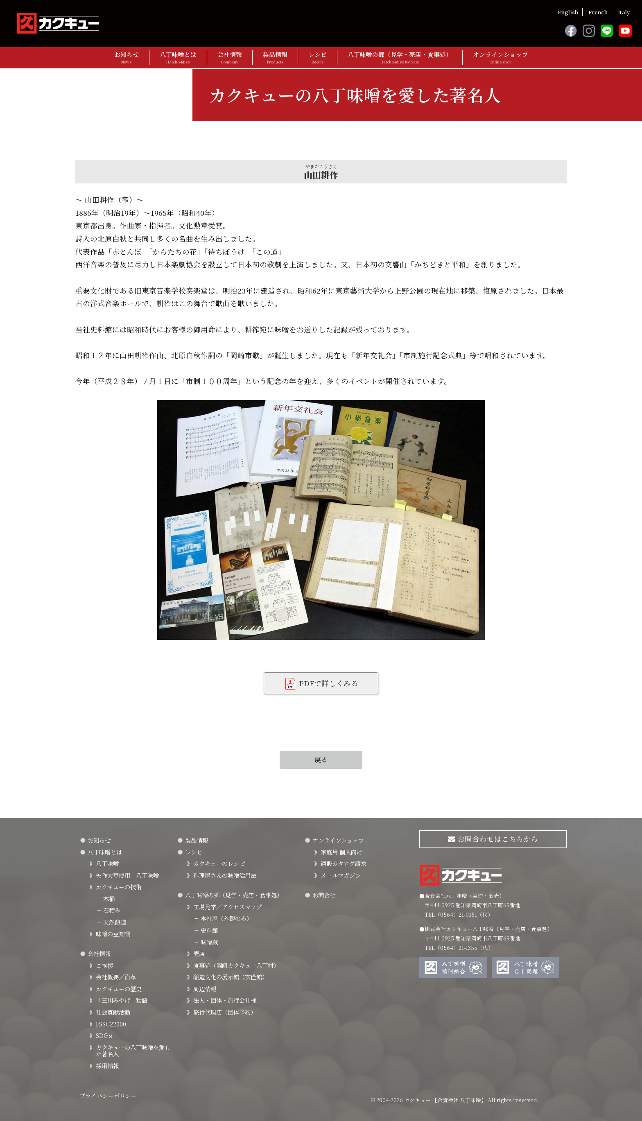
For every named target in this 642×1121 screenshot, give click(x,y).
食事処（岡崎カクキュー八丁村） (236, 965)
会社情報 (229, 57)
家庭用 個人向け (341, 852)
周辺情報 (204, 988)
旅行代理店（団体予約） (224, 1012)
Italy (624, 12)
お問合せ (323, 894)
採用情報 (107, 1065)
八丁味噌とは (178, 57)
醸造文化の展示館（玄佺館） (230, 976)
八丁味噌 (107, 863)
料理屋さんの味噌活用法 (224, 875)
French (598, 12)
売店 (199, 953)
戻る (321, 759)
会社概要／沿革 (116, 976)
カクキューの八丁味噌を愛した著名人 (133, 1050)
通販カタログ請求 (343, 863)
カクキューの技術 (119, 886)
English (568, 12)
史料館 (205, 930)
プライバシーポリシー (108, 1095)
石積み (108, 910)
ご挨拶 (104, 965)
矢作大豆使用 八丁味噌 (127, 875)
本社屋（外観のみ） (222, 918)
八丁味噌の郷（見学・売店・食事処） (400, 57)
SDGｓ (104, 1035)
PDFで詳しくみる (321, 684)
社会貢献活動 (113, 1012)
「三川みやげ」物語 (121, 1000)
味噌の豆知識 (113, 933)
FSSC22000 (111, 1023)
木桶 (105, 898)
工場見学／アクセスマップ (227, 906)
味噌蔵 (205, 942)
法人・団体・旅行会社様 (224, 1000)
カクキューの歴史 (119, 988)
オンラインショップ (500, 57)
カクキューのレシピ (219, 863)
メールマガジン (341, 875)
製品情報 (275, 57)
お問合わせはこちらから (493, 839)
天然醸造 (111, 922)
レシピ (317, 57)
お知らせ (126, 57)
